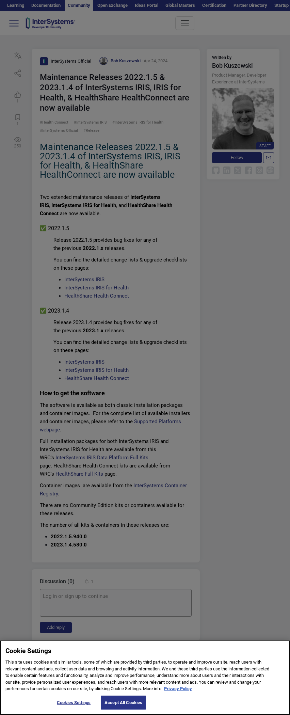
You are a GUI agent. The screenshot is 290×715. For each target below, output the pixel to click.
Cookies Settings (74, 708)
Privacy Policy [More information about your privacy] (178, 694)
